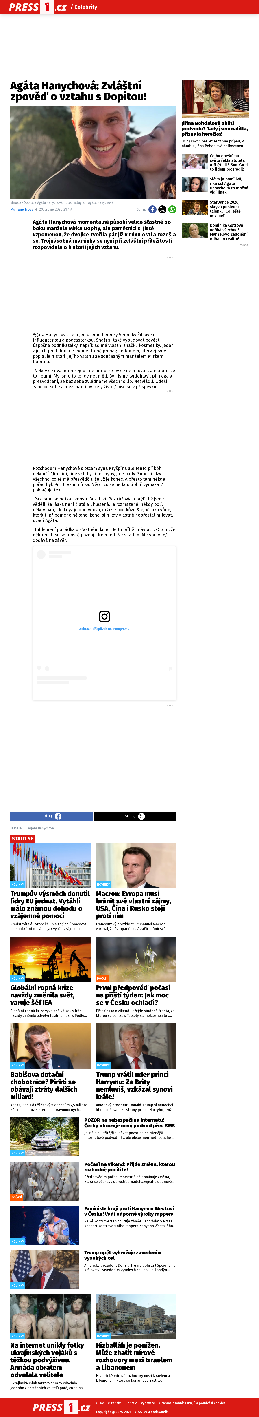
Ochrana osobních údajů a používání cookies (192, 1403)
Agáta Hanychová (41, 828)
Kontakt (131, 1403)
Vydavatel (148, 1403)
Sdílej (51, 816)
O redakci (115, 1403)
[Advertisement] (104, 293)
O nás (100, 1403)
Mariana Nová (21, 209)
